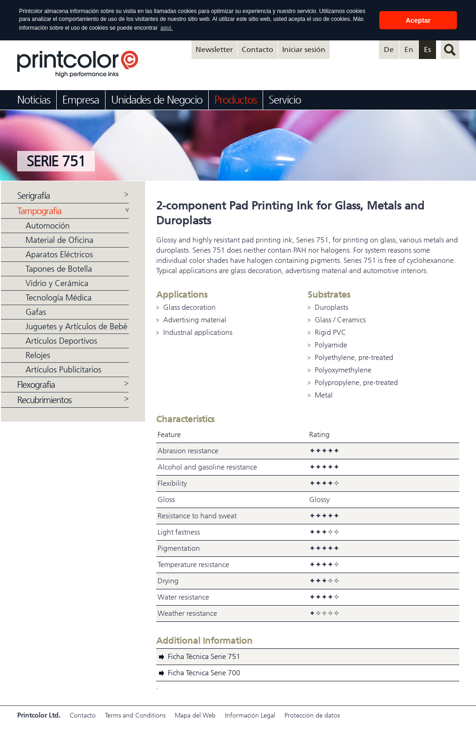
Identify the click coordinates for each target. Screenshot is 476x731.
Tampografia (39, 210)
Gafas (36, 312)
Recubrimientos (44, 399)
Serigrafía (33, 195)
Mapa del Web (195, 715)
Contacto (257, 49)
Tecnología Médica (59, 297)
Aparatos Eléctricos (59, 254)
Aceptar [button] (418, 20)
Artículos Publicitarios (63, 369)
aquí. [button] (166, 28)
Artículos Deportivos (61, 340)
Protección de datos (312, 715)
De (389, 49)
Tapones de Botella (59, 268)
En (408, 49)
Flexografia (36, 384)
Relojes (38, 355)
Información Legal (250, 715)
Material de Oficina (59, 240)
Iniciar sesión (303, 49)
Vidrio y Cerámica (57, 283)
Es (427, 49)
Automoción (48, 225)
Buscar (450, 49)
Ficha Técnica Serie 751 (204, 656)
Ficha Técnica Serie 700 (204, 672)
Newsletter (214, 49)
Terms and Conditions (135, 715)
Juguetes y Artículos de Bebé (76, 326)
